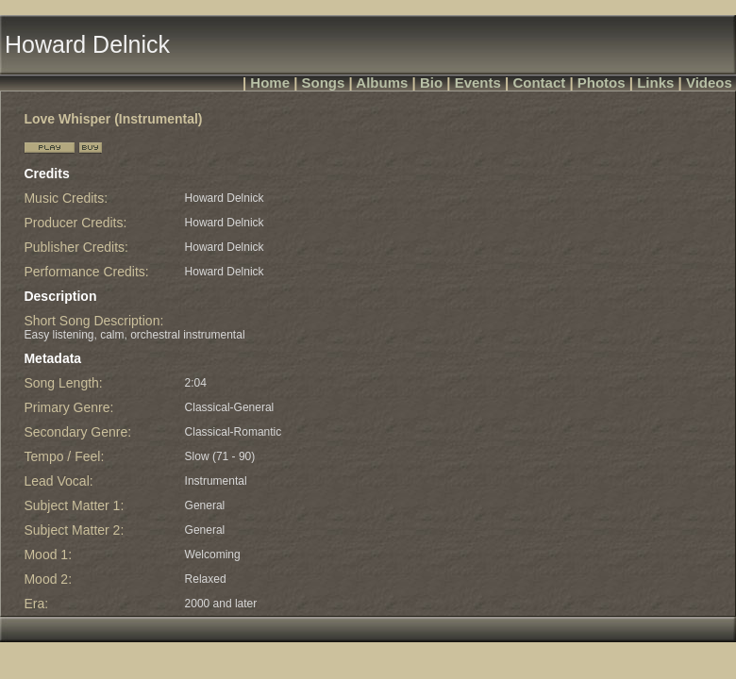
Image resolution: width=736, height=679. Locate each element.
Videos (709, 83)
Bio (431, 83)
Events (478, 83)
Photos (601, 83)
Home (270, 83)
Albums (382, 83)
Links (655, 83)
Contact (538, 83)
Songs (323, 83)
